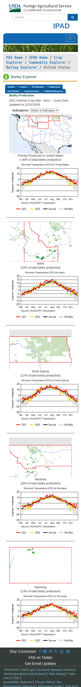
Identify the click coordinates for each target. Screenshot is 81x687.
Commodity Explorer (47, 62)
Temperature (54, 87)
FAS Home (14, 57)
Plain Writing (57, 673)
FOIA (16, 678)
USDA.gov (27, 669)
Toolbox (11, 87)
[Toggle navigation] (70, 38)
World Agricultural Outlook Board (25, 673)
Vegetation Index (31, 91)
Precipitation (37, 87)
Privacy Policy (45, 682)
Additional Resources (53, 91)
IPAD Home (38, 57)
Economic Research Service (56, 669)
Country (23, 87)
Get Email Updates (40, 664)
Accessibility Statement (18, 682)
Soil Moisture (13, 91)
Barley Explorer (21, 67)
